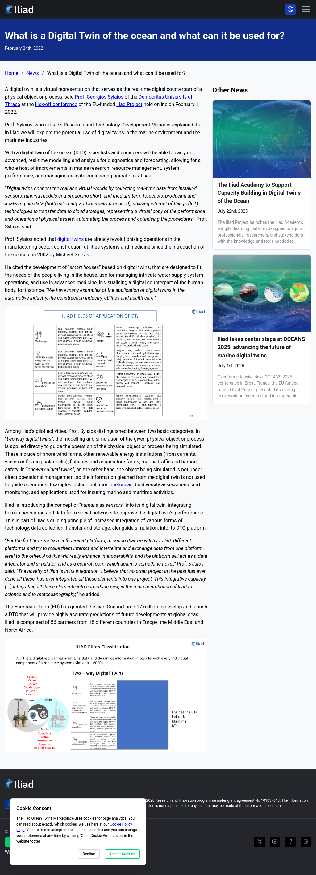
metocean (122, 485)
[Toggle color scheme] (290, 9)
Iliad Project (129, 104)
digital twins (70, 239)
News (33, 73)
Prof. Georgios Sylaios (99, 97)
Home (11, 73)
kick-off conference (56, 104)
